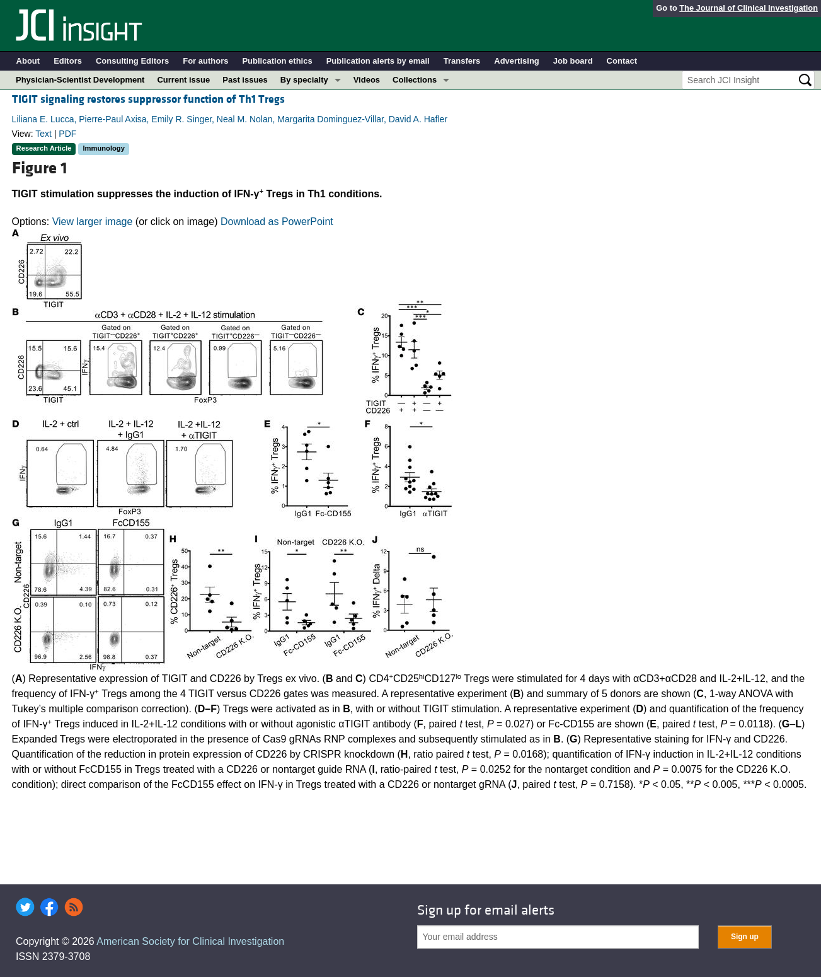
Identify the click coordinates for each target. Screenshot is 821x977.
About (28, 61)
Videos (366, 79)
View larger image (92, 221)
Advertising (516, 61)
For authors (205, 61)
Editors (68, 61)
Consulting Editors (132, 61)
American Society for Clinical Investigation (190, 941)
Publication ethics (277, 61)
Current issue (183, 79)
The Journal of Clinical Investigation (748, 8)
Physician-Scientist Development (80, 79)
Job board (573, 61)
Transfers (462, 61)
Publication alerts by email (378, 61)
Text (43, 134)
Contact (622, 61)
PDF (67, 134)
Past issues (245, 79)
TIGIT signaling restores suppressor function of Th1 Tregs (148, 99)
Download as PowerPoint (277, 221)
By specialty (304, 79)
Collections (415, 79)
